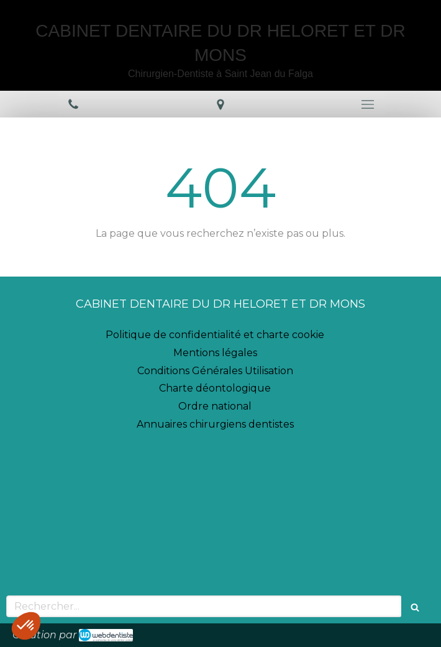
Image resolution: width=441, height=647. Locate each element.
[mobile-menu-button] (367, 104)
